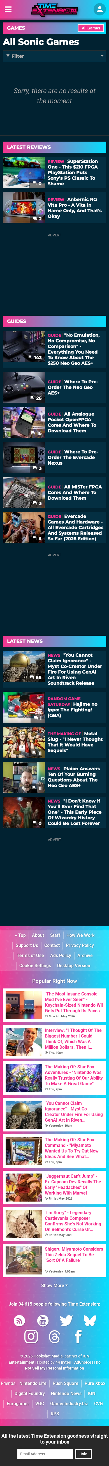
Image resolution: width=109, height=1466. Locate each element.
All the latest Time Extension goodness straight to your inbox (54, 1439)
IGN (91, 1393)
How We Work (80, 935)
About (38, 935)
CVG (98, 1403)
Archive (85, 955)
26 (35, 398)
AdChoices (83, 1362)
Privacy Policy (80, 945)
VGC (39, 1403)
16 (36, 433)
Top (20, 935)
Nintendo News (66, 1393)
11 (36, 753)
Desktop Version (73, 965)
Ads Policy (60, 955)
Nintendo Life (33, 1383)
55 (35, 677)
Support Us (27, 945)
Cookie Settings (35, 965)
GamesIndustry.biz (69, 1403)
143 (34, 357)
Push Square (65, 1383)
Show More (54, 1285)
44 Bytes (63, 1362)
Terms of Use (30, 955)
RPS (55, 1413)
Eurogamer (18, 1403)
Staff (55, 935)
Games (16, 28)
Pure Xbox (95, 1383)
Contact (52, 945)
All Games (91, 28)
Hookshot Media (48, 1356)
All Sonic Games (41, 41)
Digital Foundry (30, 1393)
